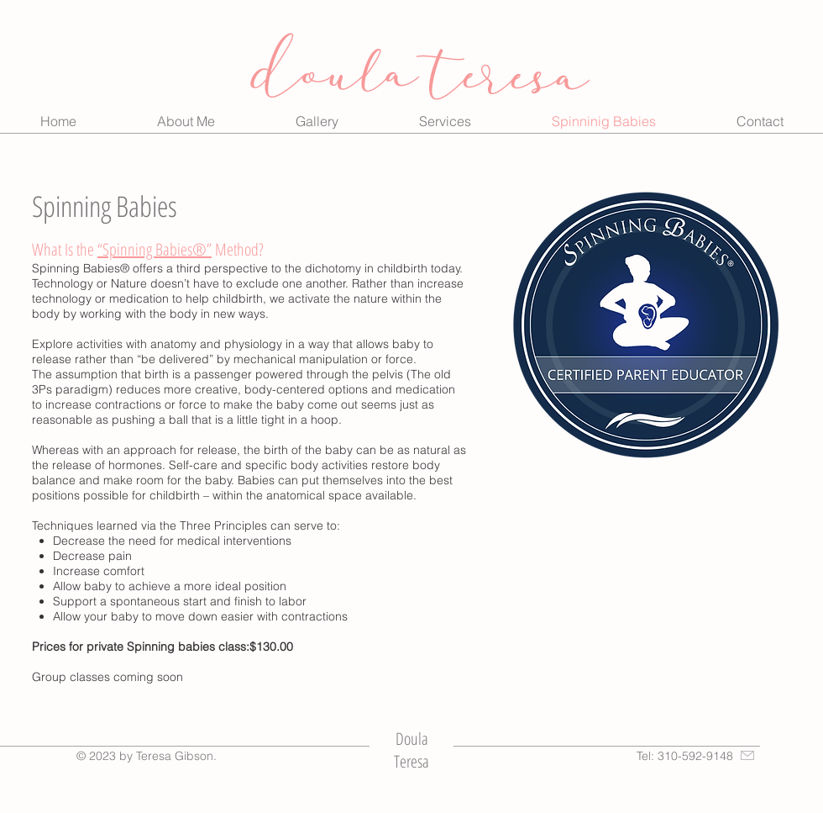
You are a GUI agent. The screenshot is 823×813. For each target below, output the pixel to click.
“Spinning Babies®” (154, 249)
